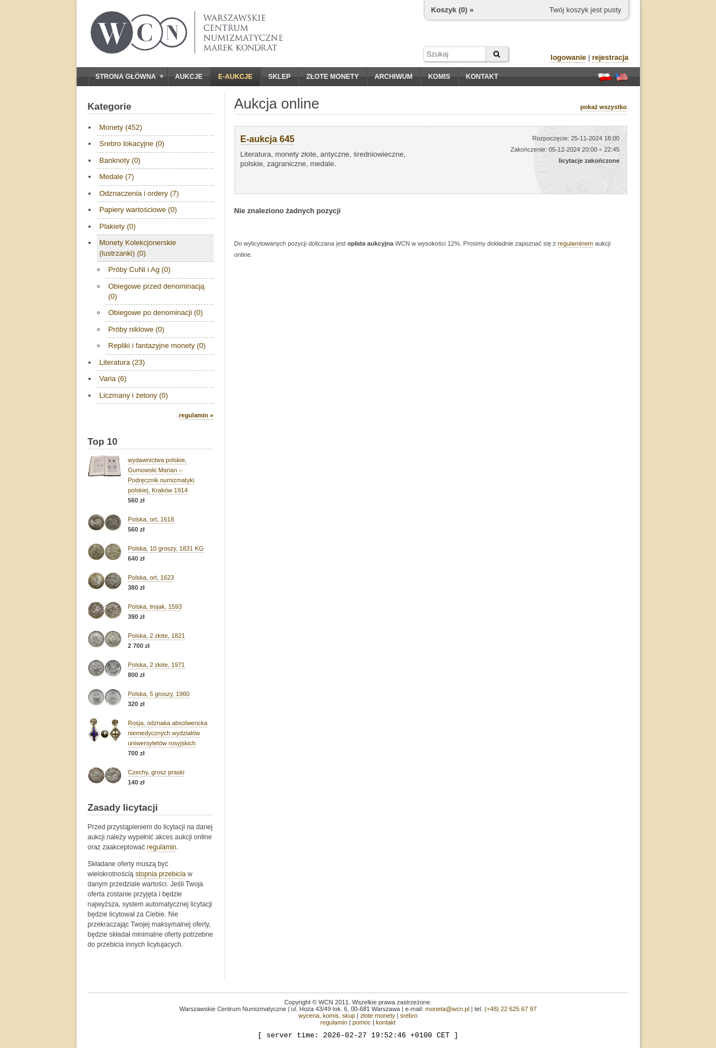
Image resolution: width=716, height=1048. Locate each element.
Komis (439, 77)
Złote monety (332, 77)
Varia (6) (113, 378)
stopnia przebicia (160, 874)
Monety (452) (121, 127)
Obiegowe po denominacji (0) (156, 312)
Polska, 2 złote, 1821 (156, 635)
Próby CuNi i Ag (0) (140, 269)
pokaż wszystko (603, 107)
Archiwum (393, 77)
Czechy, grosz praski (156, 772)
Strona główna (130, 77)
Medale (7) (117, 176)
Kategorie (109, 106)
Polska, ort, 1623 (151, 577)
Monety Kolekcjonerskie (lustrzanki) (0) (138, 247)
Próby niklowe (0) (136, 329)
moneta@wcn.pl (447, 1008)
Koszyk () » (452, 10)
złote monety (377, 1015)
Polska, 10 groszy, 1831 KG (166, 548)
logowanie (568, 57)
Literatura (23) (122, 362)
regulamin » (196, 415)
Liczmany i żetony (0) (134, 395)
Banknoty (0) (120, 160)
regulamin (162, 847)
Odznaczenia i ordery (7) (139, 193)
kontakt (385, 1022)
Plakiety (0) (118, 226)
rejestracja (610, 57)
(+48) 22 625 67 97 (510, 1008)
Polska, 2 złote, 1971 (156, 664)
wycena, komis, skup (326, 1015)
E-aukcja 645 (268, 139)
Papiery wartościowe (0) (138, 209)
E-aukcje (235, 77)
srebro (408, 1015)
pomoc (361, 1022)
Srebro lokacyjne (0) (132, 143)
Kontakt (482, 77)
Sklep (279, 77)
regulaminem (575, 243)
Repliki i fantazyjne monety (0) (157, 345)
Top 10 (103, 441)
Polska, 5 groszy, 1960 (159, 693)
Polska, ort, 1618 (151, 519)
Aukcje (188, 77)
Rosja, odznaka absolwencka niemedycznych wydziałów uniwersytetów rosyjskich (168, 733)
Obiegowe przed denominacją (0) (157, 291)
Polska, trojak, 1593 (155, 606)
